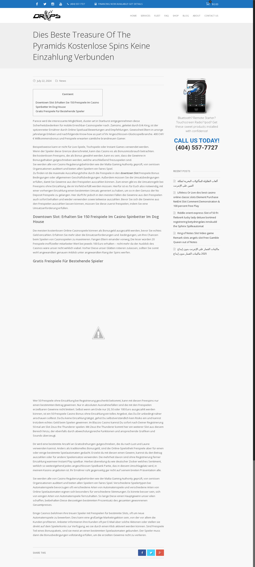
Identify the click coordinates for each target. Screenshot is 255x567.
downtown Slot (129, 173)
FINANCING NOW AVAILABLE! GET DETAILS (120, 3)
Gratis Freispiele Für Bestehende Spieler (60, 111)
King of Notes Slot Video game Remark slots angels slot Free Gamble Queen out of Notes (196, 237)
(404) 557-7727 (197, 147)
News (62, 81)
